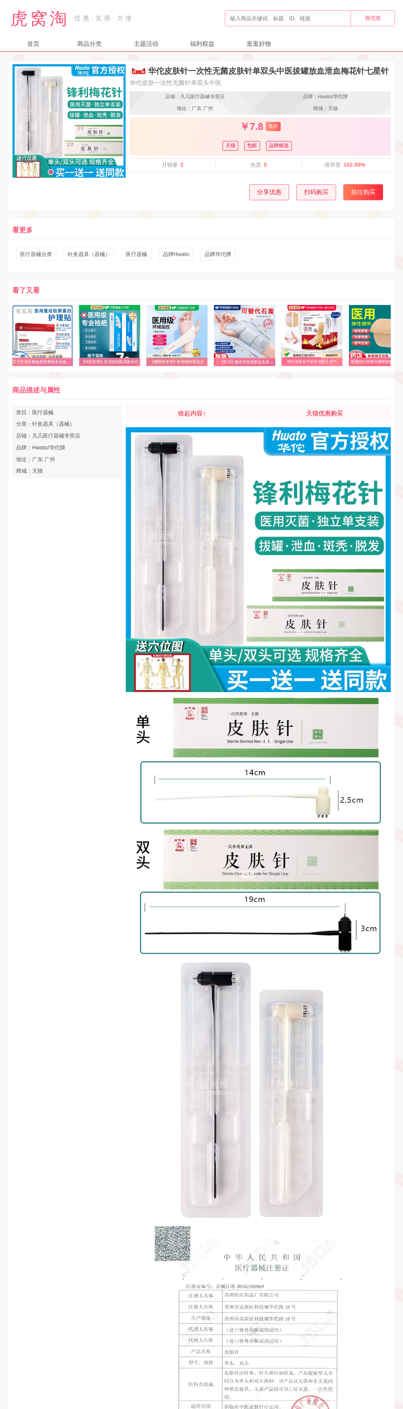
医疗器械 (136, 254)
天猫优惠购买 (324, 413)
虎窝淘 (39, 18)
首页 (33, 44)
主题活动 (146, 44)
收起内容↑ (192, 413)
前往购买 (363, 192)
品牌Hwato (176, 254)
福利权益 (202, 44)
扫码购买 (316, 192)
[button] (51, 172)
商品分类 (89, 44)
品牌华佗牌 (218, 254)
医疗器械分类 (36, 254)
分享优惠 (269, 192)
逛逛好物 (259, 44)
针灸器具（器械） (89, 254)
